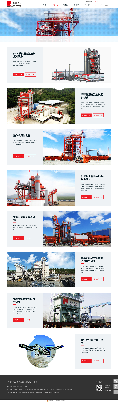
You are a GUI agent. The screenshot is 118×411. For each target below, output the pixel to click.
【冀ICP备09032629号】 (42, 401)
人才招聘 (87, 5)
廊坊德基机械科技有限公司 (22, 401)
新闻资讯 (76, 5)
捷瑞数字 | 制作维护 (54, 401)
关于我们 (44, 5)
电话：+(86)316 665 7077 (13, 398)
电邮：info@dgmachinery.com (41, 398)
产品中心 (55, 5)
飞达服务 (66, 5)
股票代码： (92, 1)
